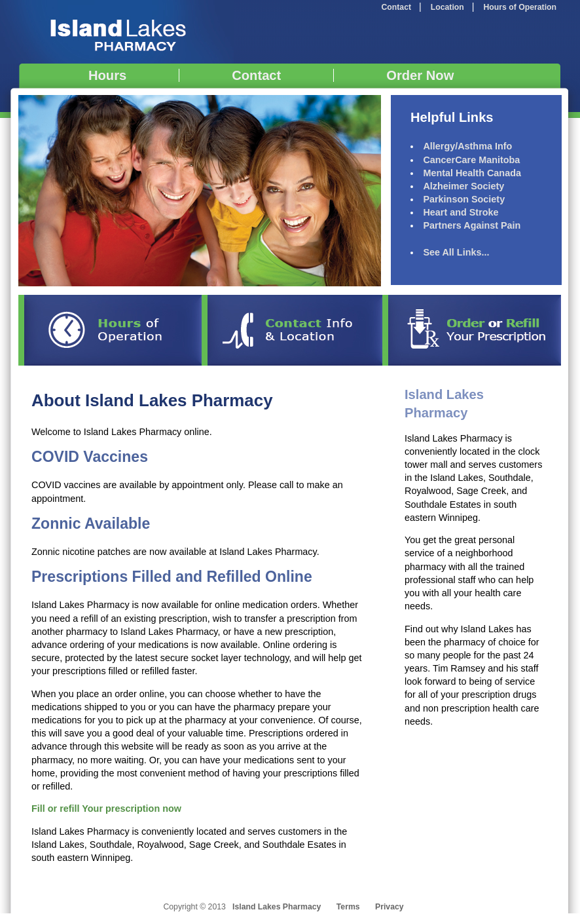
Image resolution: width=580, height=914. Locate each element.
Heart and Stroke (460, 212)
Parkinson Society (464, 199)
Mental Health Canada (472, 173)
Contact (397, 7)
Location (447, 7)
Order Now (420, 75)
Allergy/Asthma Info (467, 146)
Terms (348, 906)
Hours (107, 75)
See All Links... (456, 252)
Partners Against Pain (471, 225)
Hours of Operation (520, 7)
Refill (474, 330)
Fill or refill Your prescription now (106, 808)
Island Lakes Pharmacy (117, 32)
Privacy (389, 906)
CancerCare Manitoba (471, 160)
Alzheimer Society (463, 186)
